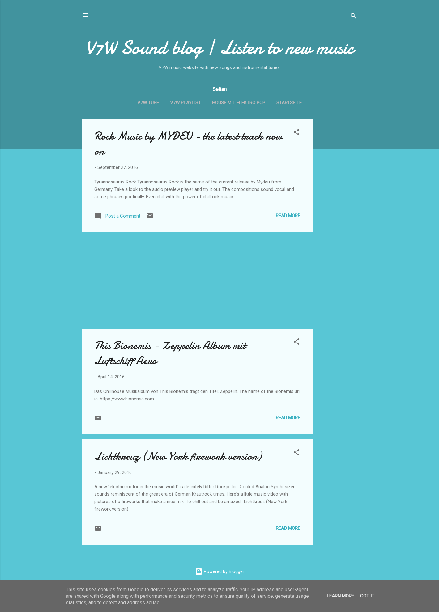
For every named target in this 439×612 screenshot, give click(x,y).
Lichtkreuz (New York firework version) (178, 456)
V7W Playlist (185, 103)
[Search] (353, 16)
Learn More (340, 596)
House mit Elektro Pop (238, 103)
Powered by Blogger (219, 571)
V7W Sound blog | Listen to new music (220, 47)
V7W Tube (148, 103)
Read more (288, 215)
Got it (367, 596)
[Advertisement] (337, 212)
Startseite (289, 103)
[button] (296, 133)
